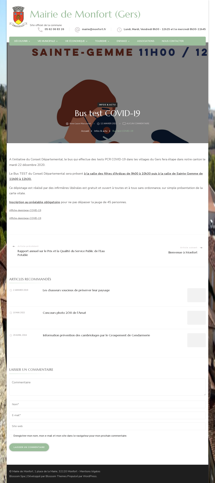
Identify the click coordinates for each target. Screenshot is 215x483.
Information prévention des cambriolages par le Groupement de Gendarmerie (96, 335)
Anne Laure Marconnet (80, 123)
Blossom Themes (56, 476)
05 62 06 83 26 (54, 29)
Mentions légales (90, 471)
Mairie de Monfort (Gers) (85, 14)
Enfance (122, 41)
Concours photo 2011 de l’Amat (64, 313)
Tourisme (101, 41)
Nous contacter (173, 41)
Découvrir (21, 41)
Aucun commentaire (137, 124)
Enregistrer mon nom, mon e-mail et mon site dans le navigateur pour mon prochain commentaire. (70, 436)
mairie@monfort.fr (94, 29)
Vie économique (75, 41)
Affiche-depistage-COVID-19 (25, 210)
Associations (145, 41)
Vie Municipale (46, 41)
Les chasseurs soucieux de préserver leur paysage (76, 290)
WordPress (90, 476)
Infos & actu (107, 104)
